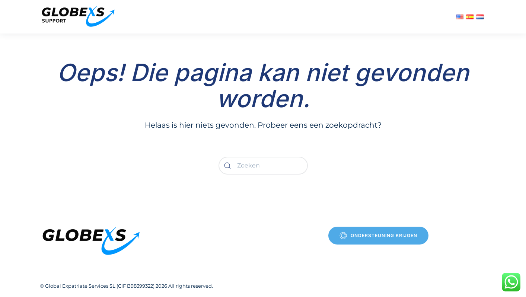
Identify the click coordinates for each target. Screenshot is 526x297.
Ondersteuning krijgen (378, 235)
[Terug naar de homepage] (79, 17)
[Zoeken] (263, 166)
